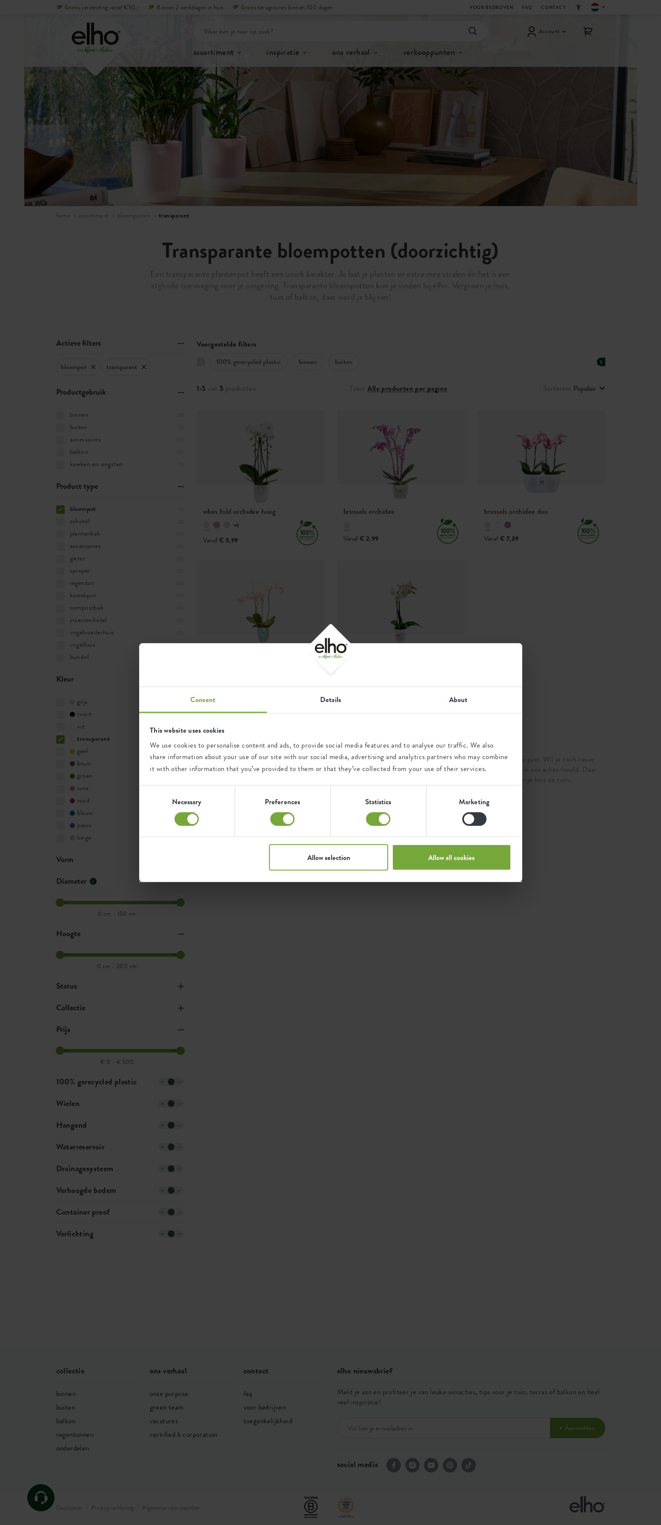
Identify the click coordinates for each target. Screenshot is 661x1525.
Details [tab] (330, 699)
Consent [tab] (202, 699)
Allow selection (328, 857)
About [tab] (458, 699)
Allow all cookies (451, 857)
